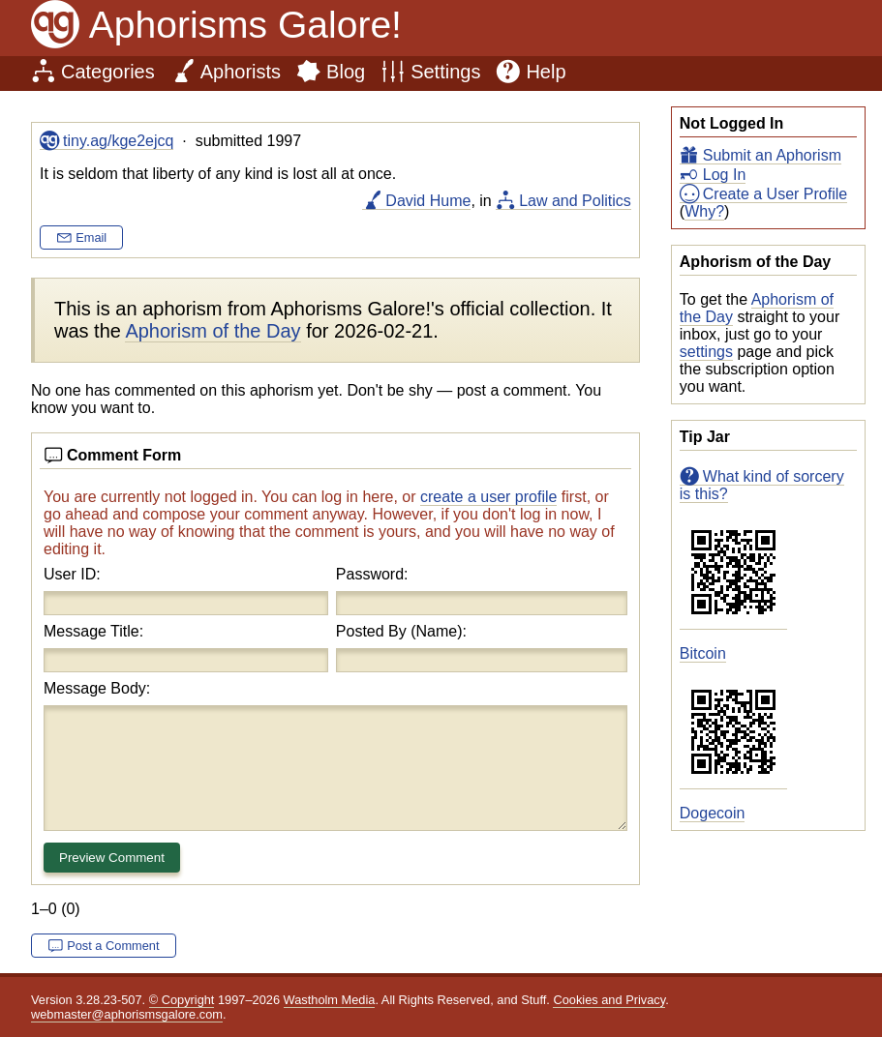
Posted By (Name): (401, 631)
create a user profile (488, 497)
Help (545, 71)
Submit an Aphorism (772, 155)
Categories (108, 71)
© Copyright (182, 1000)
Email (91, 237)
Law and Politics (575, 201)
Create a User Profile (775, 194)
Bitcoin (703, 653)
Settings (445, 71)
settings (706, 351)
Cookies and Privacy (609, 1000)
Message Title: (93, 631)
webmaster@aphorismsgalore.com (127, 1014)
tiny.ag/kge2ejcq (118, 141)
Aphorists (240, 71)
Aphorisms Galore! (245, 24)
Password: (372, 574)
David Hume (428, 201)
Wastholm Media (330, 1000)
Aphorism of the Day (212, 330)
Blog (345, 71)
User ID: (72, 574)
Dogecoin (712, 813)
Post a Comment (113, 945)
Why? (704, 211)
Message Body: (97, 688)
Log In (724, 174)
